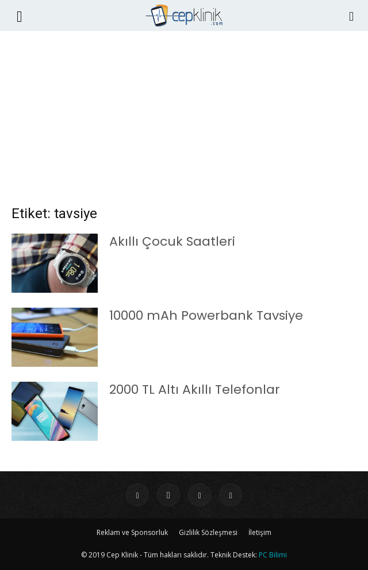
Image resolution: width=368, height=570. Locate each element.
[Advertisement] (184, 123)
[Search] (352, 15)
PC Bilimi (273, 555)
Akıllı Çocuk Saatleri (172, 241)
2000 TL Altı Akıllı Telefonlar (194, 389)
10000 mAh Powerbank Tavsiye (206, 315)
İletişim (259, 532)
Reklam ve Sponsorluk (132, 532)
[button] (19, 15)
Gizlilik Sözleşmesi (208, 532)
